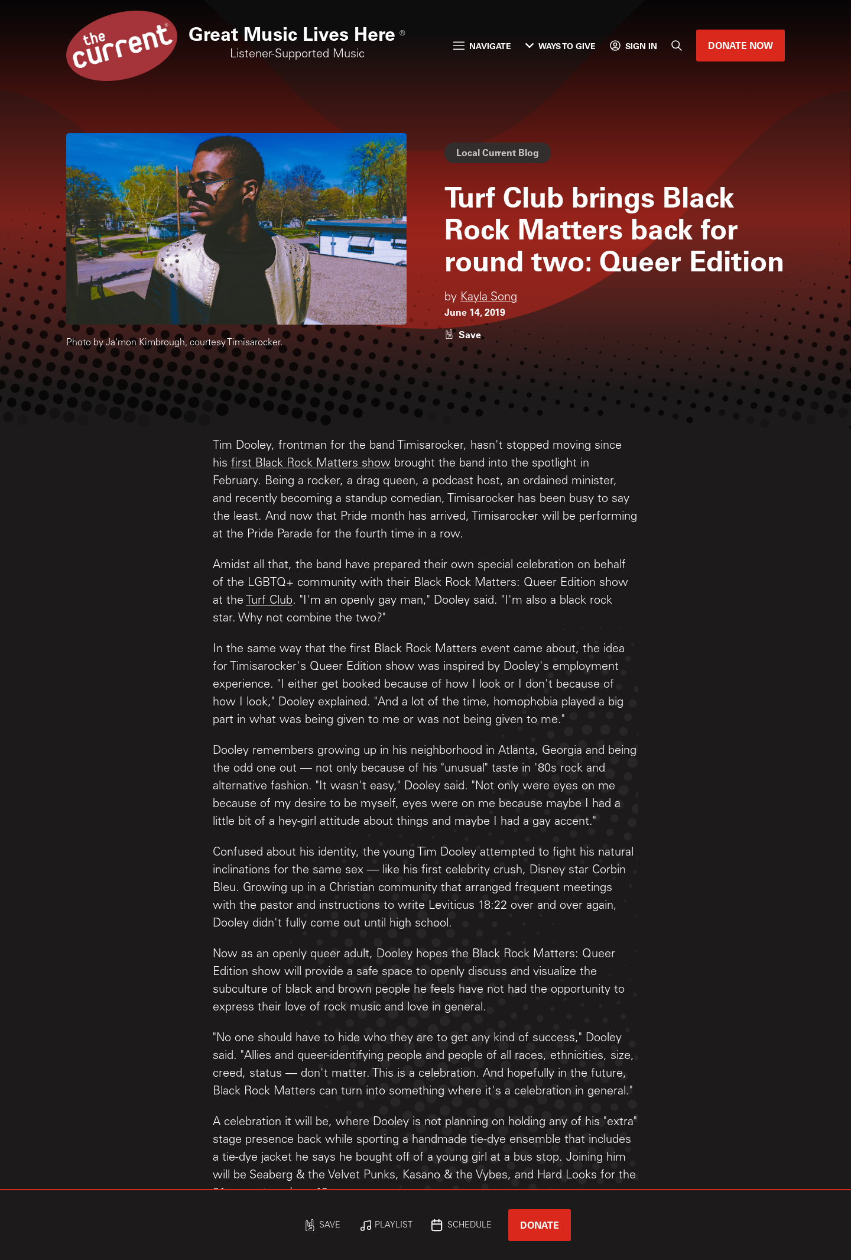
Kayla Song (488, 298)
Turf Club (269, 601)
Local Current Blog (497, 152)
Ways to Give (560, 45)
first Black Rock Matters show (311, 464)
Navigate (482, 45)
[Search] (677, 45)
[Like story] (462, 334)
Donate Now (740, 45)
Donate (539, 1225)
